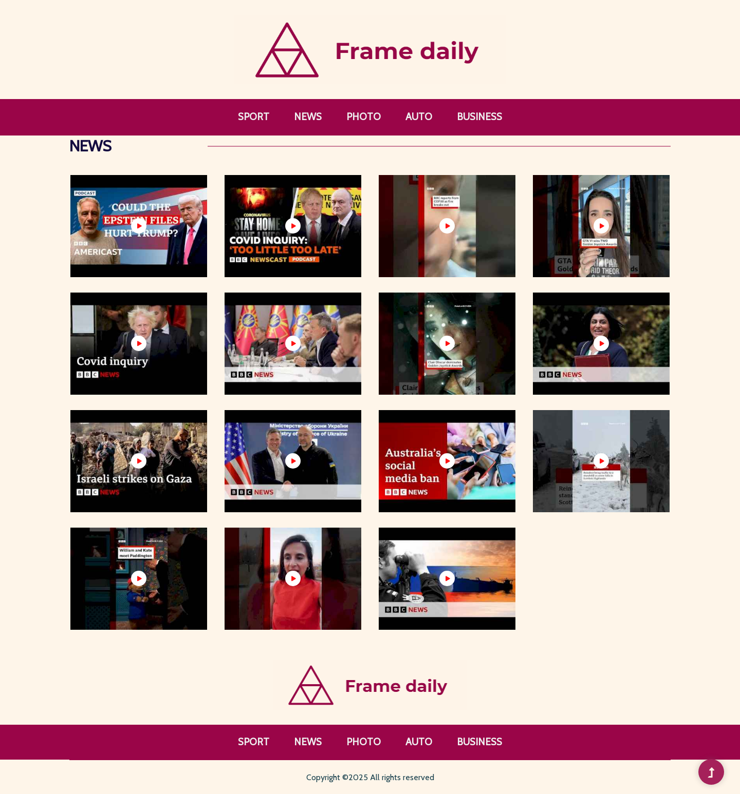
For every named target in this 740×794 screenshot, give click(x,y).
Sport (253, 117)
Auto (418, 117)
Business (479, 117)
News (308, 117)
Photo (363, 117)
